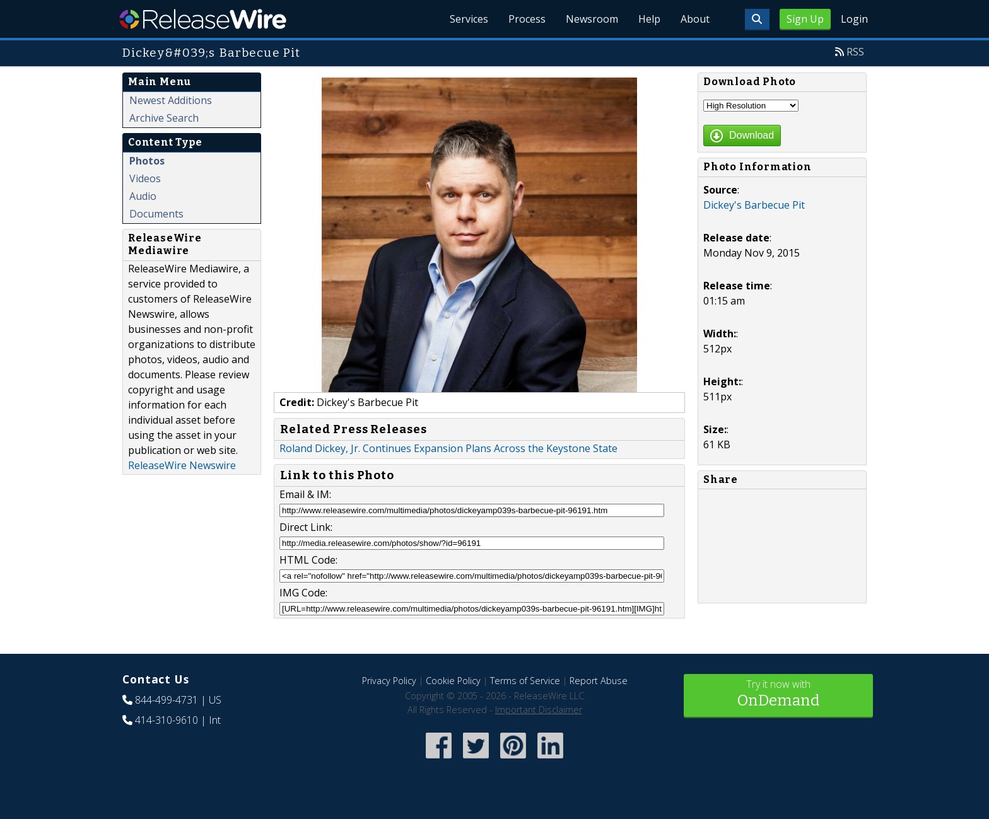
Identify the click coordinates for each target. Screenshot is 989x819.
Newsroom (592, 19)
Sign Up (805, 19)
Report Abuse (599, 681)
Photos (147, 161)
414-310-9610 (166, 720)
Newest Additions (170, 100)
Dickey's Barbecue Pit (754, 205)
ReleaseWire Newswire (182, 465)
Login (854, 19)
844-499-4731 (166, 700)
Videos (145, 178)
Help (649, 19)
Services (469, 19)
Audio (142, 196)
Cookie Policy (453, 681)
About (695, 19)
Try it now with (778, 694)
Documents (156, 214)
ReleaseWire (203, 19)
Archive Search (164, 118)
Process (527, 19)
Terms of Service (525, 681)
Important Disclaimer (538, 710)
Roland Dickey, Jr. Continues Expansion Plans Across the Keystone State (448, 448)
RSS (855, 52)
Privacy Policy (389, 681)
